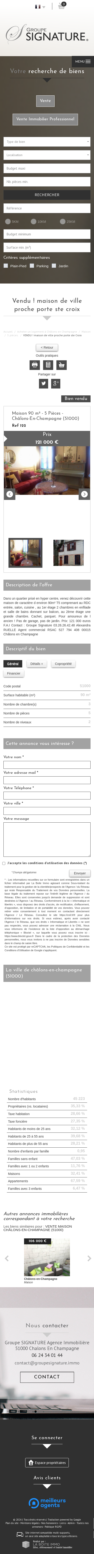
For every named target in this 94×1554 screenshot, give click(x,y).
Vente (45, 101)
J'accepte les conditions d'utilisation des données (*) (47, 863)
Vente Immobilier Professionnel (45, 119)
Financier (13, 673)
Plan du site (12, 1523)
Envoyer (80, 873)
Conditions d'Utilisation (17, 950)
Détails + (36, 664)
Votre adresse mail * (20, 773)
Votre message (16, 819)
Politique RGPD (53, 1526)
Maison (86, 331)
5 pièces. (13, 335)
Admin (71, 1523)
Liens (63, 1523)
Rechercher (47, 194)
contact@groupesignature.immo (47, 1363)
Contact (47, 1377)
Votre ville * (13, 803)
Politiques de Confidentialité (67, 946)
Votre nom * (13, 757)
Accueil (8, 331)
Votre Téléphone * (18, 788)
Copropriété (63, 664)
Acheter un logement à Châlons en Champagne (47, 331)
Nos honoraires (49, 1523)
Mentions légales (29, 1523)
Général (13, 664)
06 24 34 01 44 (47, 1355)
